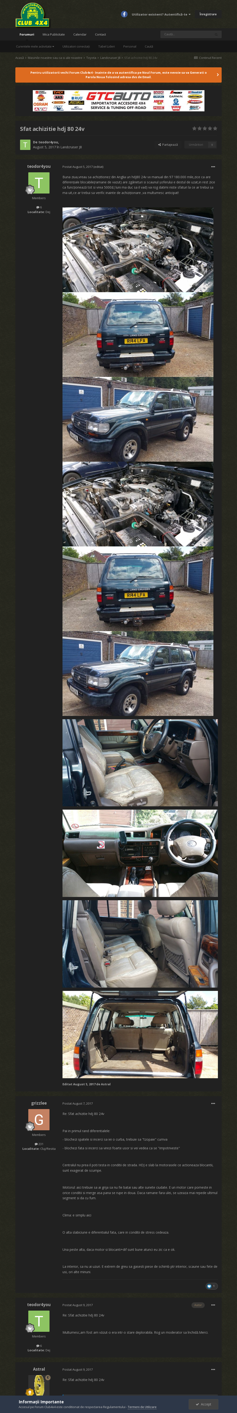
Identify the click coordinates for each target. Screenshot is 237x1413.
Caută (149, 46)
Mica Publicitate (54, 34)
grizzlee (39, 1103)
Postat (77, 167)
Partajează (168, 144)
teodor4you (48, 142)
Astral (39, 1369)
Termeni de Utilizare (142, 1407)
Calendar (80, 34)
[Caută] (186, 34)
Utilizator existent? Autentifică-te (161, 14)
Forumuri (27, 36)
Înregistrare (208, 14)
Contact (100, 34)
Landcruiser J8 (71, 147)
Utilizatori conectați (76, 46)
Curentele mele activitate (35, 46)
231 (39, 1144)
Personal (129, 46)
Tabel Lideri (106, 46)
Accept (203, 1404)
